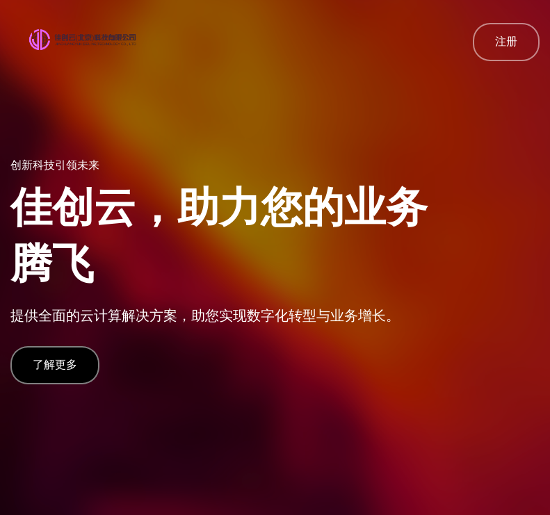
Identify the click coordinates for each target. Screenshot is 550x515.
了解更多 (55, 364)
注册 (506, 41)
